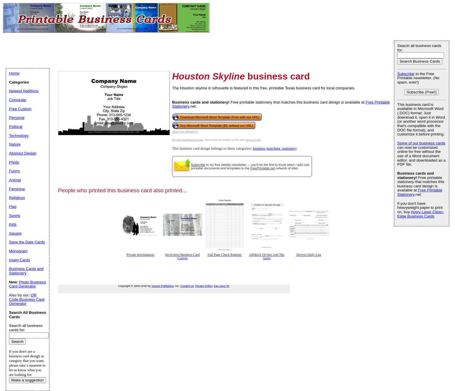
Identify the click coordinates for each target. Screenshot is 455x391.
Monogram (18, 251)
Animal (15, 180)
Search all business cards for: (419, 48)
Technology (18, 135)
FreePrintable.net (262, 168)
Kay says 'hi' (221, 285)
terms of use (253, 139)
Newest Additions (24, 91)
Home (14, 73)
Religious (17, 198)
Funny (14, 171)
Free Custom (20, 109)
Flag (13, 206)
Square (15, 233)
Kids (13, 224)
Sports (14, 215)
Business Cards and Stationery (26, 271)
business (259, 148)
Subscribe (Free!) (422, 92)
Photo (14, 162)
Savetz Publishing (162, 285)
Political (15, 126)
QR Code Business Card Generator (26, 299)
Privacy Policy (203, 285)
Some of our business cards (421, 143)
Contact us (187, 285)
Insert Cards (19, 260)
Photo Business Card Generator (27, 284)
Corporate (17, 100)
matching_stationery (281, 148)
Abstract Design (22, 153)
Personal (16, 117)
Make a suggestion (27, 380)
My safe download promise (187, 139)
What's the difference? (185, 131)
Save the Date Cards (27, 242)
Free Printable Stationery (419, 192)
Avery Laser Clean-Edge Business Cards (420, 214)
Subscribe (198, 164)
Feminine (17, 189)
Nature (15, 144)
